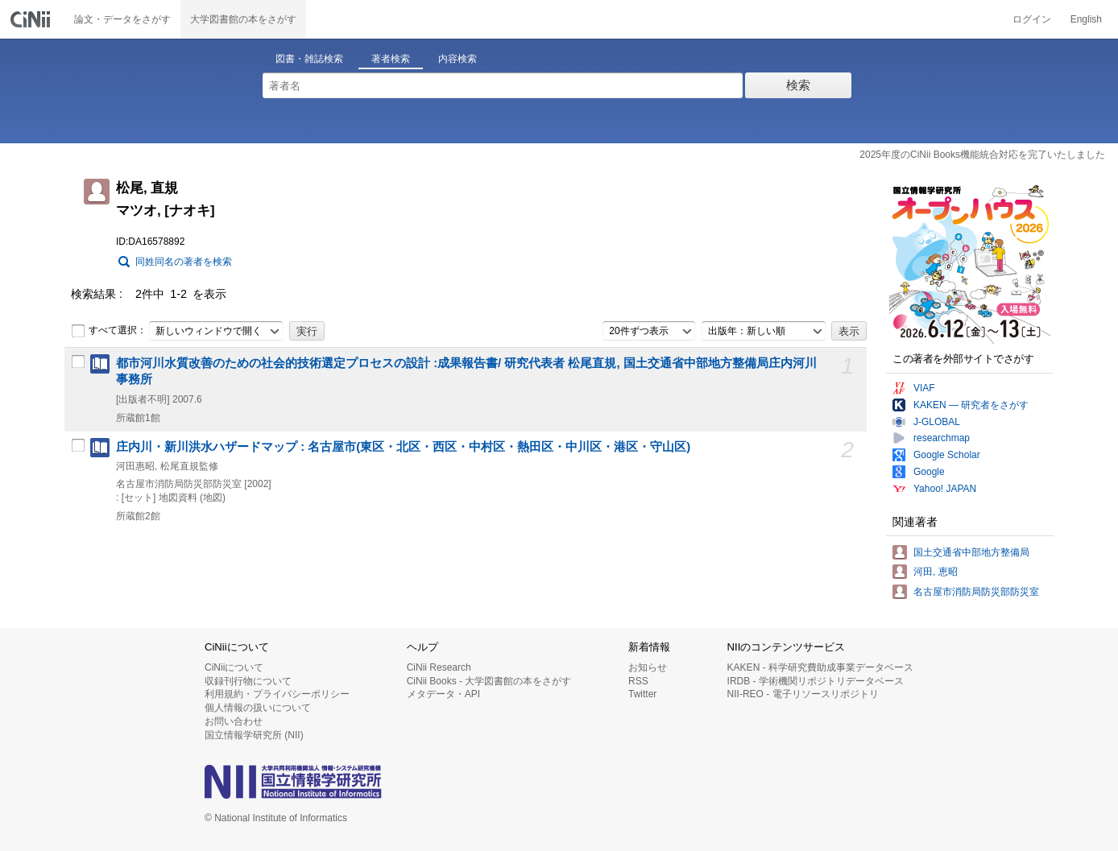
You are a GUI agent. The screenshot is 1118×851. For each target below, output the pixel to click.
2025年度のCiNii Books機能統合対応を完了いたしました (982, 154)
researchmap (941, 438)
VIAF (924, 388)
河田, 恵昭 (935, 571)
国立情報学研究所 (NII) (254, 735)
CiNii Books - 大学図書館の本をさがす (489, 681)
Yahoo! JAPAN (944, 488)
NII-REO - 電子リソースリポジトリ (803, 694)
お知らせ (647, 667)
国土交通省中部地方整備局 (971, 552)
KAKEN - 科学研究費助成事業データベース (820, 667)
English (1086, 19)
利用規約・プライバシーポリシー (277, 694)
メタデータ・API (443, 694)
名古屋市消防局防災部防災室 (976, 591)
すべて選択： (109, 331)
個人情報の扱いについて (258, 707)
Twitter (642, 694)
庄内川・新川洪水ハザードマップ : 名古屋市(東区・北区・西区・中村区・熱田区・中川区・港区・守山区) (403, 446)
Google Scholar (946, 455)
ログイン (1031, 19)
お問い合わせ (234, 721)
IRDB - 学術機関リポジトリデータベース (815, 681)
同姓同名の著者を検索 (183, 261)
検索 (798, 85)
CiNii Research (439, 667)
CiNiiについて (234, 667)
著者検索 (390, 58)
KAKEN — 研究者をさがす (971, 405)
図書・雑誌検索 (309, 58)
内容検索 (457, 58)
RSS (638, 681)
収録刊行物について (248, 681)
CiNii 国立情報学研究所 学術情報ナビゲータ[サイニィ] (32, 19)
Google (929, 471)
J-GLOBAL (936, 422)
